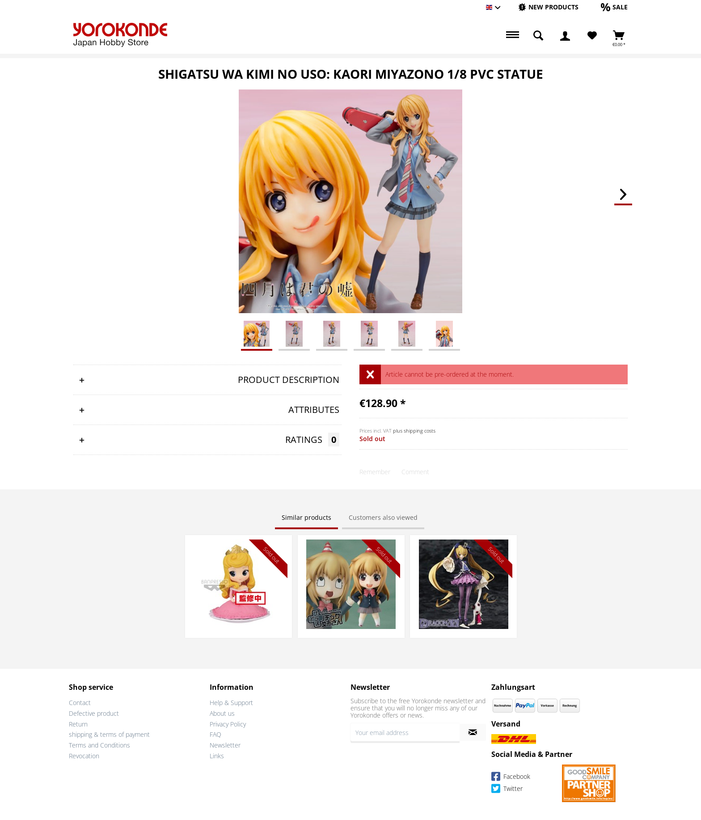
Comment (415, 471)
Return (78, 724)
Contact (80, 702)
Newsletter (225, 745)
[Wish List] (592, 35)
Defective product (94, 713)
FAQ (215, 734)
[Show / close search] (538, 35)
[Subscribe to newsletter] (472, 732)
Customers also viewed (383, 517)
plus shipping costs (414, 430)
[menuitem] (548, 7)
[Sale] (614, 7)
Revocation (84, 756)
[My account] (565, 35)
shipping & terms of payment (109, 734)
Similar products (306, 517)
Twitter (507, 789)
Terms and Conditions (99, 745)
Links (217, 756)
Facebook (510, 777)
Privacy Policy (228, 724)
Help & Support (231, 702)
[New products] (548, 7)
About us (222, 713)
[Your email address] (405, 732)
